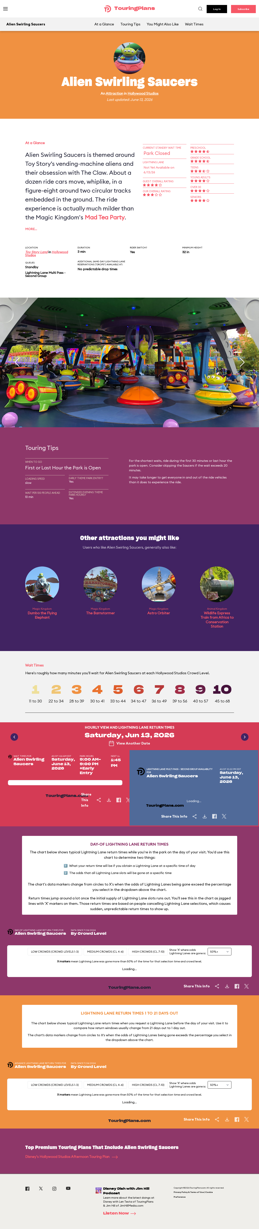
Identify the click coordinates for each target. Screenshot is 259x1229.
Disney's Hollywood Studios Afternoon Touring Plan (71, 1156)
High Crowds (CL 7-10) (148, 951)
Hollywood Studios (143, 93)
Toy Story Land (36, 252)
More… (31, 229)
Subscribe (243, 9)
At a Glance (104, 24)
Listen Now (120, 1213)
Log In (217, 9)
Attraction (114, 93)
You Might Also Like (163, 24)
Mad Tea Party (105, 217)
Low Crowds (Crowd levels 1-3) (55, 951)
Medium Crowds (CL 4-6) (105, 951)
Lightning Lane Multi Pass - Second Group (45, 274)
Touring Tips (130, 24)
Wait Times (194, 24)
